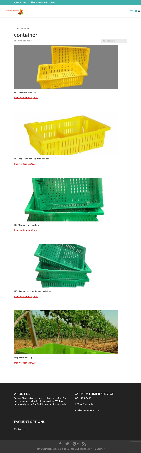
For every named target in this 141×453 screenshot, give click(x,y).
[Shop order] (114, 41)
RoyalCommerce (45, 448)
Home (16, 28)
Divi (77, 448)
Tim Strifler (98, 448)
